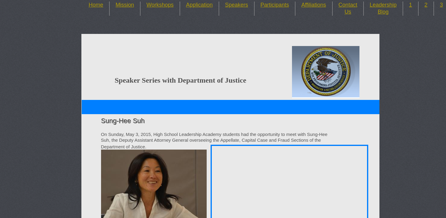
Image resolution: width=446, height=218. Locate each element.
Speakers (236, 5)
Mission (125, 5)
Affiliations (313, 5)
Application (199, 5)
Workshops (160, 5)
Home (96, 5)
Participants (275, 5)
